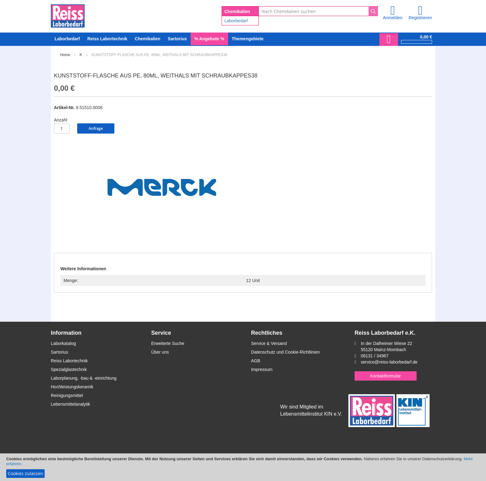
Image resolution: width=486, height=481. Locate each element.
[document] (243, 467)
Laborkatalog (63, 343)
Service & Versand (269, 343)
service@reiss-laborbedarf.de (389, 362)
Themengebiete (248, 38)
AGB (255, 360)
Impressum (261, 369)
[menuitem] (67, 39)
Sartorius (59, 352)
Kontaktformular (385, 375)
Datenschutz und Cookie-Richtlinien (285, 352)
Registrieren (420, 17)
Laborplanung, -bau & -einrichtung (84, 378)
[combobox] (318, 11)
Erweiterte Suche (167, 343)
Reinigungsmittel (67, 395)
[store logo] (68, 15)
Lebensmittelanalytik (70, 404)
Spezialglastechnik (69, 369)
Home (65, 55)
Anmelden (392, 17)
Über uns (160, 352)
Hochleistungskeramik (72, 386)
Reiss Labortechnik (69, 360)
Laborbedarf (236, 20)
